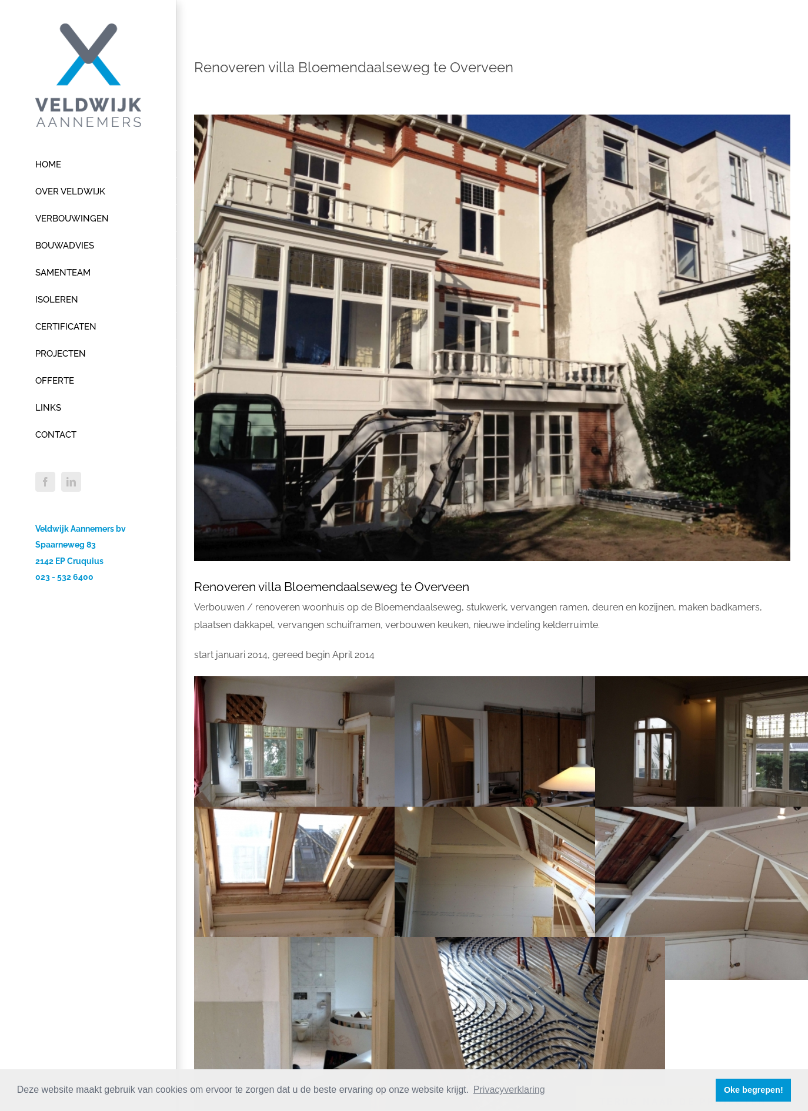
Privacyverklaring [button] (509, 1090)
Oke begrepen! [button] (753, 1090)
